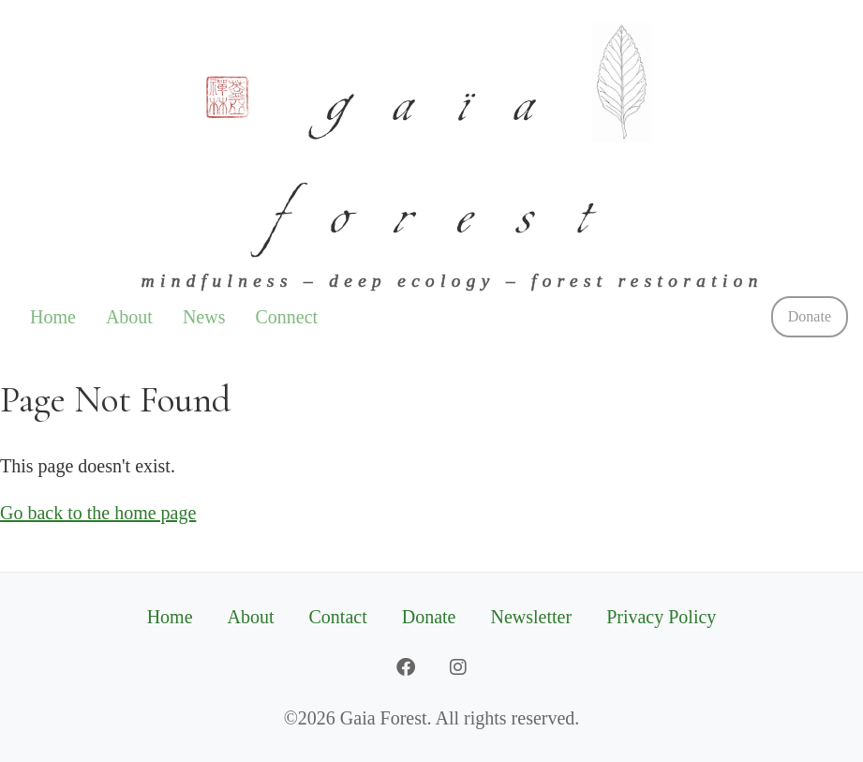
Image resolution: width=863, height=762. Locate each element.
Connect (286, 316)
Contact (338, 616)
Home (53, 316)
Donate (809, 316)
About (129, 316)
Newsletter (532, 616)
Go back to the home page (98, 512)
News (204, 316)
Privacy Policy (661, 616)
